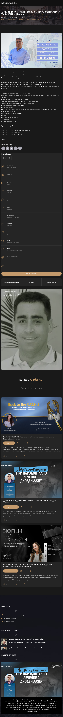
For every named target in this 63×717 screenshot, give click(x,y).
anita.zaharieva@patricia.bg (14, 250)
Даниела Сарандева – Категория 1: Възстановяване (26, 639)
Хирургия (9, 225)
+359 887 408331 (9, 621)
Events (4, 139)
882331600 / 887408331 (13, 242)
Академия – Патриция (13, 200)
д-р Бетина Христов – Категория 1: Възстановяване (27, 648)
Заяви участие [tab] (51, 282)
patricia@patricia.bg (10, 618)
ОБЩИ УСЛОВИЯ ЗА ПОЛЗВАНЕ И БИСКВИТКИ (35, 709)
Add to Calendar (32, 273)
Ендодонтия (9, 443)
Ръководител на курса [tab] (11, 282)
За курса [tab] (31, 282)
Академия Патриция (13, 217)
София (9, 192)
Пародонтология (11, 507)
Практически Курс (11, 571)
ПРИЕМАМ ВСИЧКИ (31, 711)
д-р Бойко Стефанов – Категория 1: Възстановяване (27, 642)
